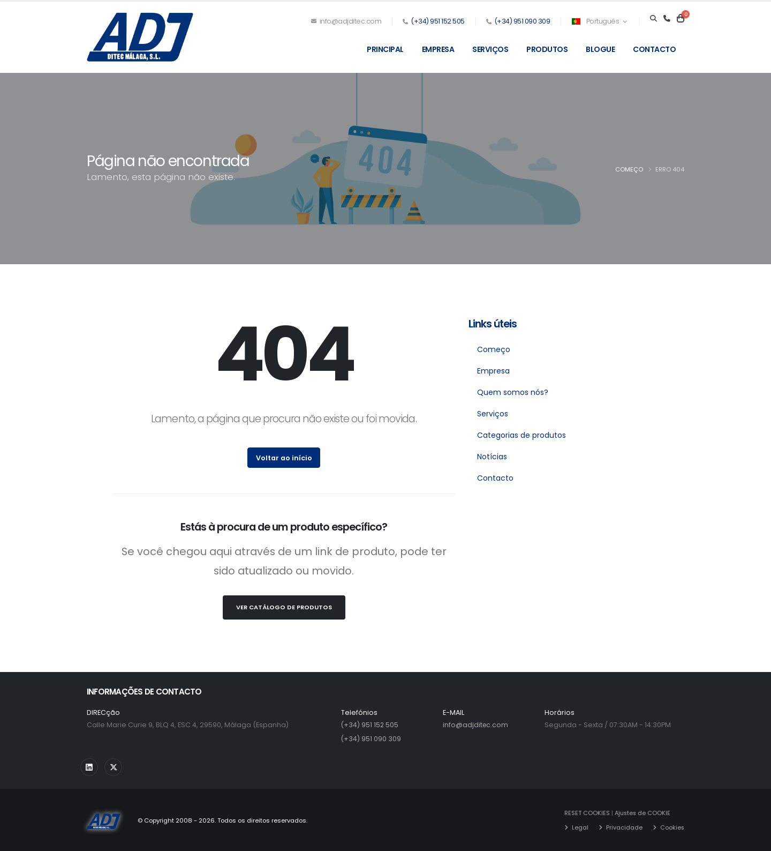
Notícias (492, 456)
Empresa (438, 49)
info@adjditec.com (346, 21)
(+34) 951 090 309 (522, 21)
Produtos (547, 49)
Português (599, 21)
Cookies (672, 827)
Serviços (490, 49)
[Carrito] (680, 19)
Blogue (600, 49)
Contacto (654, 49)
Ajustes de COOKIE (643, 813)
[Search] (653, 19)
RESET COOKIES (586, 813)
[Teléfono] (666, 19)
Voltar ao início (284, 457)
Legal (579, 827)
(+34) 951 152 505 (438, 21)
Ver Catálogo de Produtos (284, 607)
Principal (385, 49)
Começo (629, 169)
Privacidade (624, 827)
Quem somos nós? (512, 392)
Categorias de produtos (521, 435)
